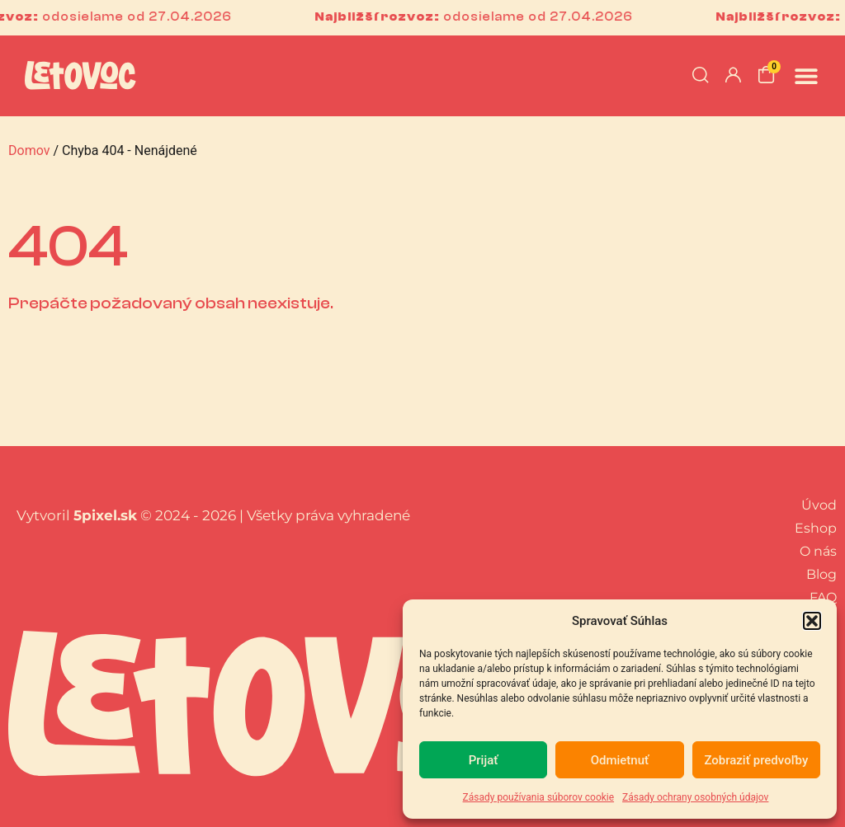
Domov (29, 150)
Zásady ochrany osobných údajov (695, 797)
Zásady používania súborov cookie (539, 797)
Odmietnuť (620, 760)
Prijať (483, 760)
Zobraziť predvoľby (756, 760)
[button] (812, 621)
